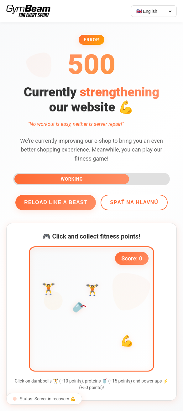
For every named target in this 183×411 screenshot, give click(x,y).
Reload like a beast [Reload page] (55, 202)
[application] (91, 309)
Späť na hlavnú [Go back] (134, 202)
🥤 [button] (78, 307)
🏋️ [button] (48, 291)
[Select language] (154, 11)
